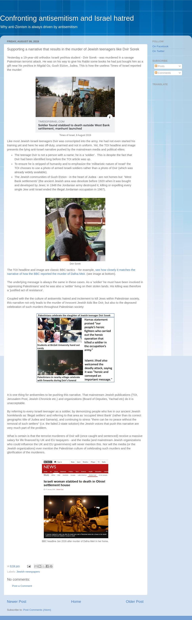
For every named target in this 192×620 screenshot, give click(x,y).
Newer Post (16, 601)
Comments (163, 72)
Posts (160, 66)
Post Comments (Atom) (37, 609)
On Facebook (160, 46)
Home (76, 601)
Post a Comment (22, 585)
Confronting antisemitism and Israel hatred (67, 18)
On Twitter (158, 51)
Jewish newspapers (28, 571)
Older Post (135, 601)
